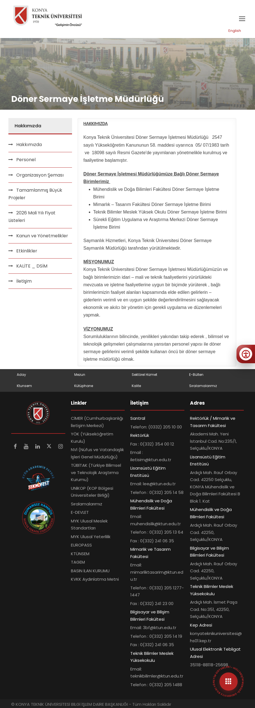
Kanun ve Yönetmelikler (42, 236)
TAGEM (78, 562)
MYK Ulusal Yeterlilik (90, 537)
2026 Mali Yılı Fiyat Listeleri (31, 217)
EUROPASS (81, 545)
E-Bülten (196, 374)
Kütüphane (83, 385)
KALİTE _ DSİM (31, 266)
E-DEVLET (80, 512)
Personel (26, 159)
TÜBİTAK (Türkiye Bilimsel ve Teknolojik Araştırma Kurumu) (96, 472)
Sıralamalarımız (203, 385)
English (234, 30)
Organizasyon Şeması (40, 175)
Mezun (79, 374)
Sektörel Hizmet (144, 374)
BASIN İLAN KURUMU (90, 571)
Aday (21, 374)
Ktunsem (24, 385)
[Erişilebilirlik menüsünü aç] (246, 354)
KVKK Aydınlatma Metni (95, 579)
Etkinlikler (26, 251)
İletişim (24, 281)
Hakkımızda (29, 144)
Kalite (136, 385)
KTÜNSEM (80, 554)
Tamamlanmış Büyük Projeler (35, 194)
